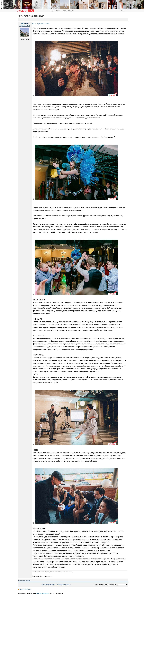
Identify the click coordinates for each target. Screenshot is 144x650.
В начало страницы (24, 580)
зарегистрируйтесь (42, 593)
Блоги (64, 11)
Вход (122, 11)
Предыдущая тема (48, 584)
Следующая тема (63, 584)
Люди (52, 11)
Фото (58, 11)
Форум (71, 11)
